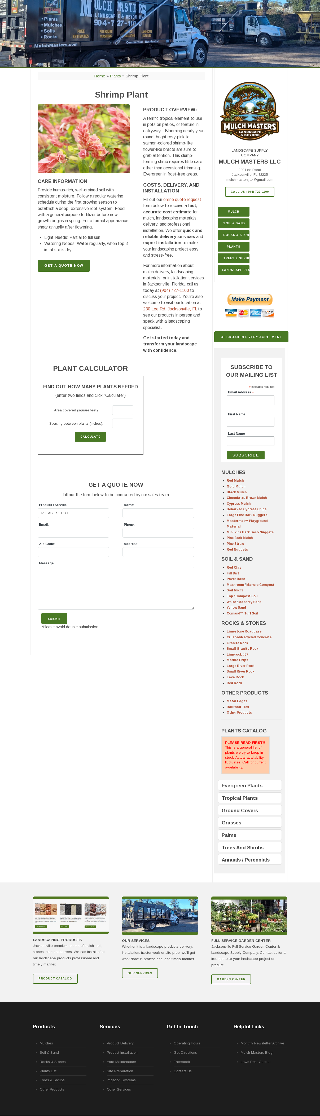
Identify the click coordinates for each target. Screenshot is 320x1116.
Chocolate (235, 498)
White (231, 602)
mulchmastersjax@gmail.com (249, 180)
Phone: (129, 524)
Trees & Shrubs (236, 258)
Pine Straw (235, 544)
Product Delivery (120, 1043)
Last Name (236, 434)
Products (44, 1026)
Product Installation (122, 1053)
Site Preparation (120, 1071)
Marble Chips (237, 660)
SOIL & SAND (237, 559)
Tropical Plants (240, 798)
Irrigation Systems (121, 1080)
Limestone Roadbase (244, 631)
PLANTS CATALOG (244, 730)
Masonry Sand (249, 602)
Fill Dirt (233, 573)
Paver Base (236, 579)
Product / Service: (53, 505)
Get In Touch (182, 1026)
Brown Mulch (256, 498)
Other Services (119, 1089)
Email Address (241, 392)
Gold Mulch (236, 486)
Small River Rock (240, 671)
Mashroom (235, 585)
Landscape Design (235, 269)
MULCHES (233, 472)
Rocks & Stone (236, 234)
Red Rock (234, 683)
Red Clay (234, 567)
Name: (129, 505)
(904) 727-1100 (174, 290)
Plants (233, 246)
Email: (44, 524)
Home (99, 76)
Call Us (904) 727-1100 (250, 191)
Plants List (48, 1071)
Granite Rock (237, 643)
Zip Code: (47, 544)
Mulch (233, 211)
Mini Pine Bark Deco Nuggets (250, 532)
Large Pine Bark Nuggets (247, 515)
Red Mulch (235, 480)
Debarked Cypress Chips (246, 509)
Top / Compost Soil (242, 596)
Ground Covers (240, 810)
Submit (54, 618)
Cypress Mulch (239, 504)
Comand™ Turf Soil (242, 613)
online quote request (182, 199)
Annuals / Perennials (246, 860)
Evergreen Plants (242, 785)
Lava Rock (235, 677)
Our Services (140, 973)
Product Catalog (55, 978)
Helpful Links (249, 1026)
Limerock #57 (237, 654)
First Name (236, 414)
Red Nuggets (237, 549)
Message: (47, 563)
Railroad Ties (238, 707)
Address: (131, 544)
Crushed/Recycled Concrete (249, 637)
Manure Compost (260, 585)
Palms (229, 835)
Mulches (46, 1043)
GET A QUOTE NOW (63, 265)
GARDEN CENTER (231, 979)
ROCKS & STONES (243, 623)
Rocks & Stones (53, 1062)
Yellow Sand (236, 607)
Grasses (231, 822)
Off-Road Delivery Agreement (251, 337)
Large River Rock (241, 666)
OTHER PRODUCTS (244, 693)
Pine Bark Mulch (240, 538)
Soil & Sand (234, 223)
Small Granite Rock (242, 649)
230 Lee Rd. (170, 309)
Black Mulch (237, 492)
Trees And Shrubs (243, 847)
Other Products (239, 712)
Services (110, 1026)
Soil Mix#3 (235, 590)
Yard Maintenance (121, 1062)
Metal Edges (237, 701)
